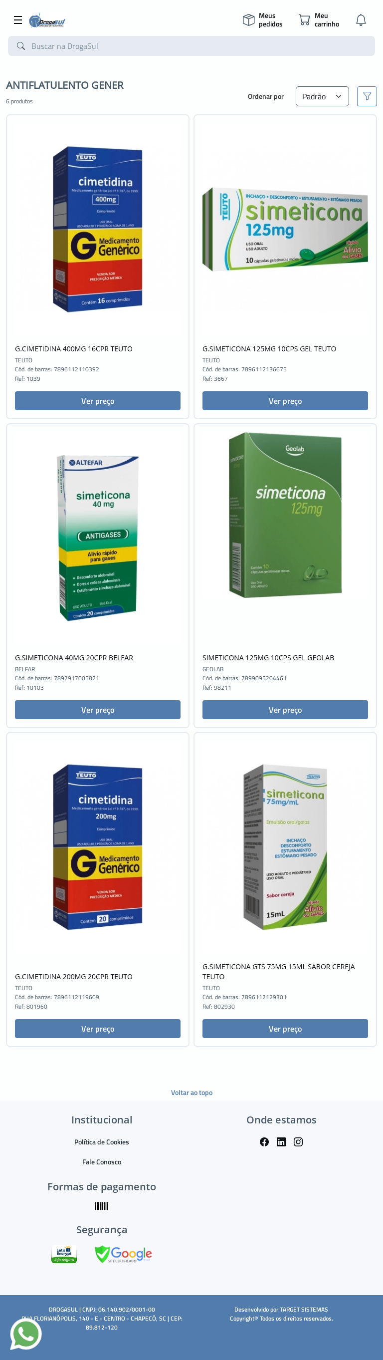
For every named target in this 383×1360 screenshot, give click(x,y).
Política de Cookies (101, 1141)
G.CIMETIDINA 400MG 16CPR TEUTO (74, 348)
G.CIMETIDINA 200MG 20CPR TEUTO (74, 976)
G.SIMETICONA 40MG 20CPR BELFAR (74, 657)
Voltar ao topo (191, 1092)
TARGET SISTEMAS (304, 1309)
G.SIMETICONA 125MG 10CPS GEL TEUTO (269, 348)
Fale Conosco (101, 1161)
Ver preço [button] (97, 401)
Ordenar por (266, 96)
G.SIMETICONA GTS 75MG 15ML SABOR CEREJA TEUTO (278, 971)
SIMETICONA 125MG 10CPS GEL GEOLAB (268, 657)
